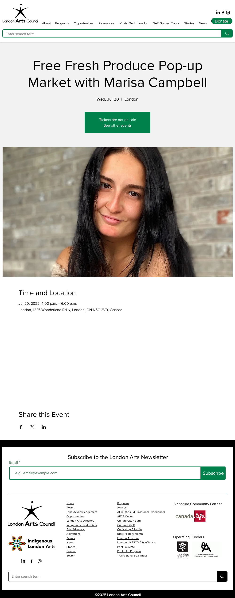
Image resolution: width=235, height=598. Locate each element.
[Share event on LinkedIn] (44, 427)
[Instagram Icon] (39, 561)
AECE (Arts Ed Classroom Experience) (141, 512)
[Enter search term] (109, 34)
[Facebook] (223, 12)
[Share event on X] (32, 427)
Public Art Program (129, 551)
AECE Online (125, 516)
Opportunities (75, 516)
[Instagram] (228, 12)
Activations (74, 533)
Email (14, 462)
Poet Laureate (126, 547)
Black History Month (130, 533)
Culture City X (126, 525)
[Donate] (221, 21)
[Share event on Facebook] (21, 427)
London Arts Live (128, 538)
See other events (118, 125)
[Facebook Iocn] (31, 561)
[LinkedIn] (218, 12)
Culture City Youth (129, 520)
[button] (46, 23)
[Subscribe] (213, 473)
